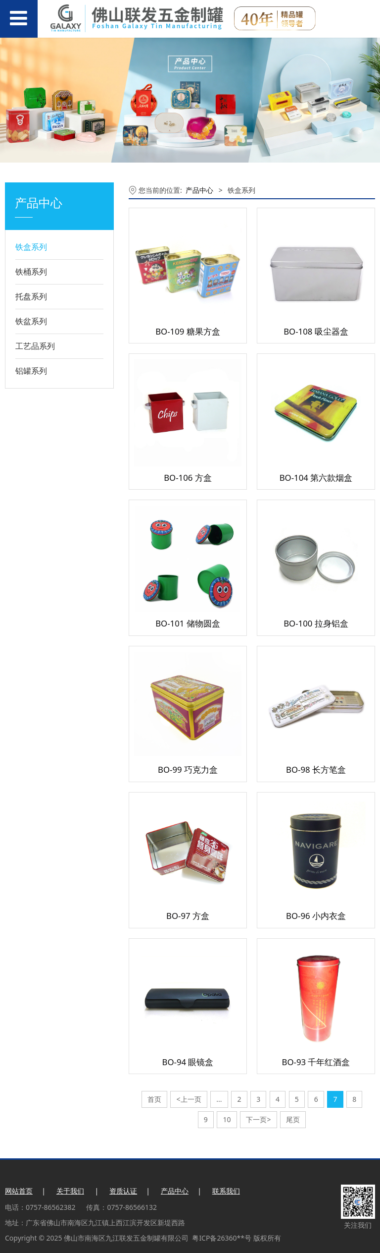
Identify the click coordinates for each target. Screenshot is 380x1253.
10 (227, 1119)
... (219, 1099)
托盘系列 (31, 296)
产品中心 (199, 190)
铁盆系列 (31, 321)
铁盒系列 (31, 246)
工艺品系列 (35, 346)
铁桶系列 (31, 271)
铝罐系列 (31, 370)
